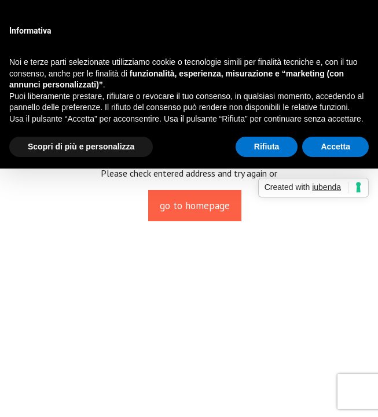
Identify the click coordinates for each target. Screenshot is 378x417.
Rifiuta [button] (267, 146)
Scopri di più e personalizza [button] (81, 146)
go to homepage (195, 205)
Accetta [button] (335, 146)
